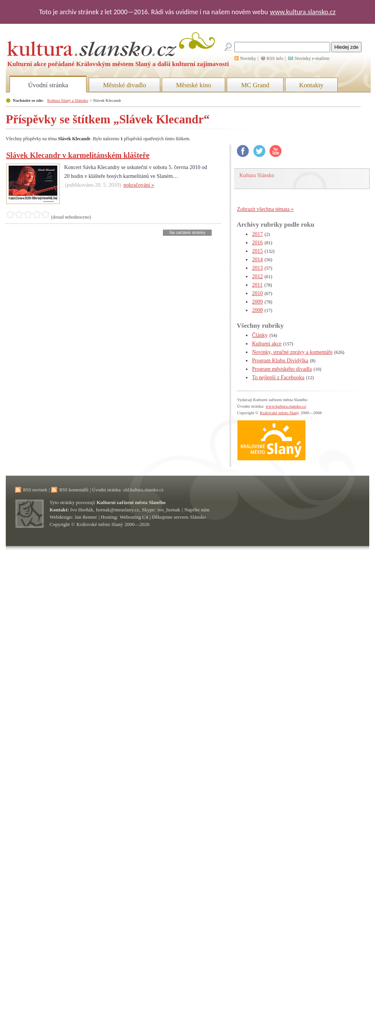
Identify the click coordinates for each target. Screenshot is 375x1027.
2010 (257, 293)
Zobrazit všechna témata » (265, 209)
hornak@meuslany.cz (117, 510)
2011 (257, 285)
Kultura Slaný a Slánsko (67, 100)
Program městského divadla (282, 369)
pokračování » (138, 185)
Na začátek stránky (187, 232)
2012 (257, 276)
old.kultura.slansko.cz (143, 490)
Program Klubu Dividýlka (280, 360)
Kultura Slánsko (256, 175)
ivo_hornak (169, 510)
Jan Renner (86, 517)
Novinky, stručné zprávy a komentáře (292, 352)
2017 (257, 234)
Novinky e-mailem (312, 58)
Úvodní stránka (48, 85)
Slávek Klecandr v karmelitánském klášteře (77, 155)
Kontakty (311, 85)
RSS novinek (35, 490)
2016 (257, 243)
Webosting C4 (134, 517)
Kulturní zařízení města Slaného (131, 502)
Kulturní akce (267, 344)
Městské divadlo (124, 85)
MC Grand (255, 85)
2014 (257, 259)
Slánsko (198, 517)
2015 (257, 251)
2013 (257, 268)
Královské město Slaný (279, 412)
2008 (257, 310)
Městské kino (193, 85)
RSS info (275, 58)
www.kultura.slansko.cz (302, 12)
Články (259, 335)
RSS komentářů (73, 490)
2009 (257, 302)
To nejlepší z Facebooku (278, 377)
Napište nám (196, 510)
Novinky (248, 58)
